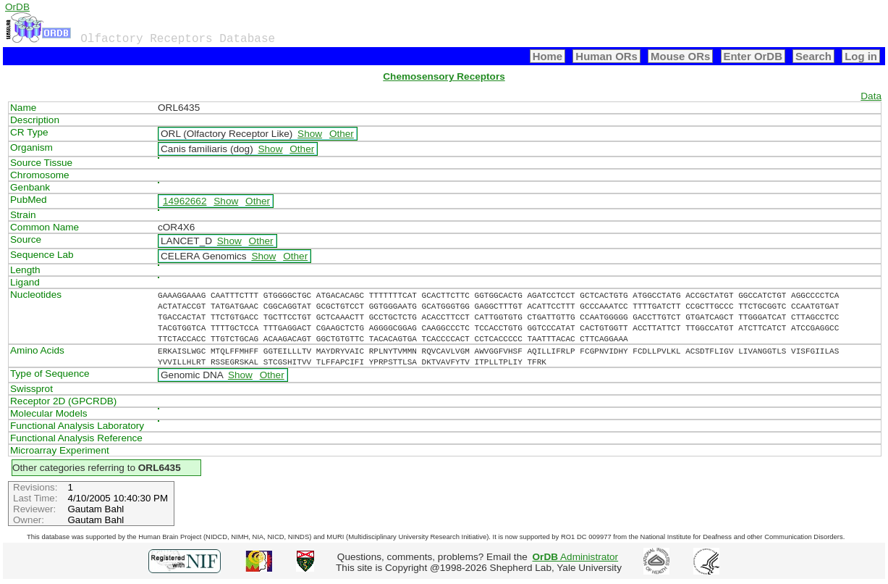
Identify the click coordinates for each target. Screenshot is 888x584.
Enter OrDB (753, 56)
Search (813, 56)
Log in (861, 56)
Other (341, 133)
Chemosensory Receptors (443, 76)
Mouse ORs (680, 56)
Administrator (576, 556)
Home (548, 56)
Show (309, 133)
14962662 (184, 201)
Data (870, 96)
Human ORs (606, 56)
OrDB (17, 6)
